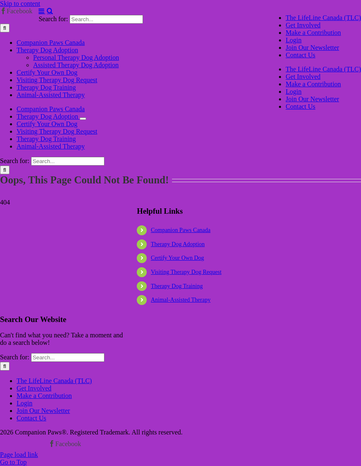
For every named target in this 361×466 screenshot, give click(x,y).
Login (24, 403)
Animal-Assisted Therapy (181, 300)
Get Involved (34, 388)
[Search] (5, 28)
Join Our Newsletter (43, 410)
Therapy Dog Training (177, 286)
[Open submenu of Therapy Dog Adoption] (83, 118)
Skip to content (20, 3)
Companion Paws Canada (181, 230)
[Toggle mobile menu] (42, 10)
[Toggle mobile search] (50, 10)
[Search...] (106, 19)
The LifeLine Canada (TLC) (54, 380)
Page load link (19, 454)
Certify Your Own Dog (177, 258)
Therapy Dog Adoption (178, 244)
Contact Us (31, 418)
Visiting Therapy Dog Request (186, 272)
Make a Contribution (44, 395)
